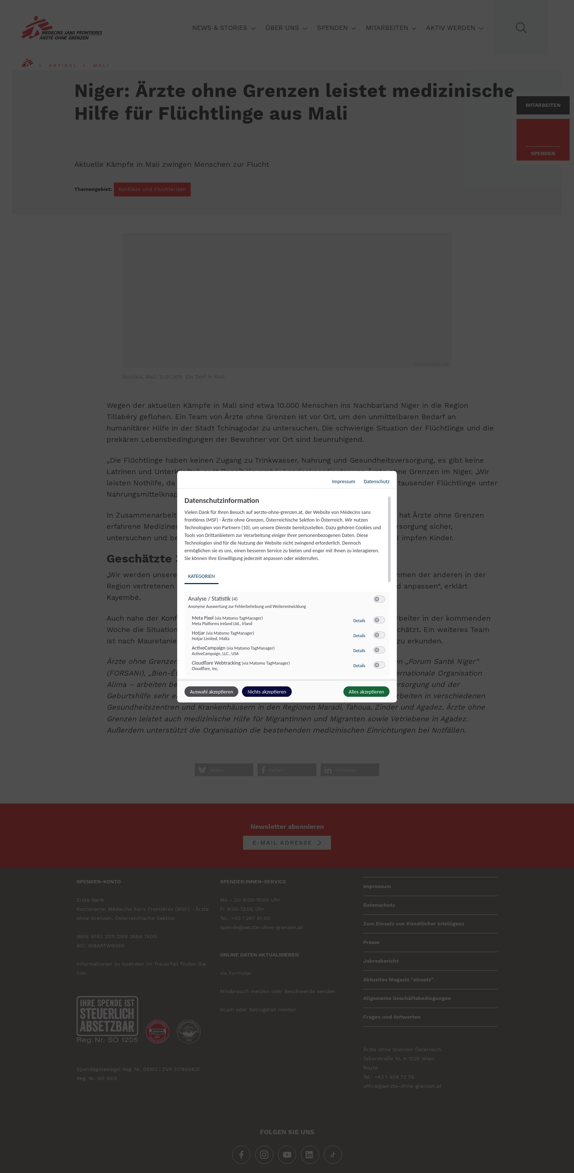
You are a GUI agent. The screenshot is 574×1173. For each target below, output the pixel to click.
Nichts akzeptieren (266, 691)
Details (359, 620)
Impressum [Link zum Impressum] (343, 481)
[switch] (379, 599)
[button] (376, 599)
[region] (287, 587)
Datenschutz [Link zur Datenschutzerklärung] (377, 481)
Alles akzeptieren (366, 691)
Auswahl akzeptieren (211, 691)
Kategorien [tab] (201, 576)
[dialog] (287, 586)
